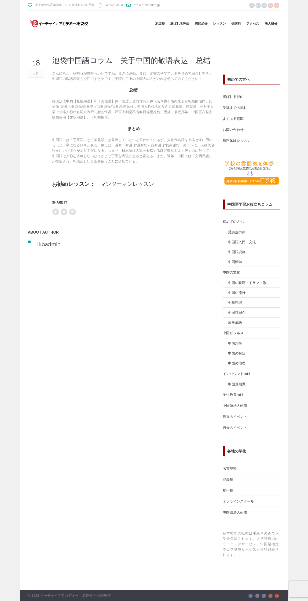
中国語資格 (236, 251)
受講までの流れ (235, 107)
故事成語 (235, 322)
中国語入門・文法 (242, 241)
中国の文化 (231, 272)
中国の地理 (236, 363)
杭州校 (228, 490)
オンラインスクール (238, 501)
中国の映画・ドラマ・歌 (247, 282)
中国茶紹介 (236, 312)
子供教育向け (233, 394)
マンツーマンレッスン (127, 184)
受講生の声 (236, 232)
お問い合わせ (233, 129)
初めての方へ (233, 221)
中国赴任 (235, 343)
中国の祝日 (236, 353)
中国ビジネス (233, 332)
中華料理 (235, 302)
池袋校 (228, 479)
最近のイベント (235, 416)
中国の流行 (236, 292)
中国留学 (235, 261)
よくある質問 (233, 118)
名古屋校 (230, 468)
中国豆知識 (236, 384)
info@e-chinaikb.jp (146, 5)
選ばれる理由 (233, 96)
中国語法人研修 (235, 405)
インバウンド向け (237, 373)
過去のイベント (235, 427)
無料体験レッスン (237, 140)
